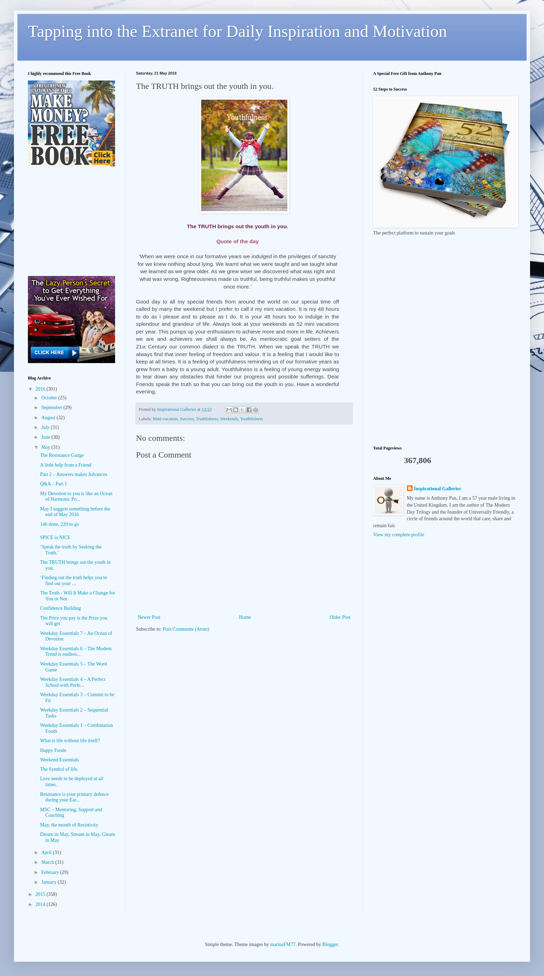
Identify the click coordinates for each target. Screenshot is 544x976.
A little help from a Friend (65, 465)
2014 (41, 904)
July (46, 427)
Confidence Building (60, 608)
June (46, 437)
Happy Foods (53, 750)
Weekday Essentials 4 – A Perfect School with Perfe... (72, 682)
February (50, 872)
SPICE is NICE (55, 537)
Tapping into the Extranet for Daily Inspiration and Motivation (237, 31)
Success (187, 418)
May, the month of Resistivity (69, 825)
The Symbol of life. (59, 769)
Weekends (229, 418)
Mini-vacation (165, 418)
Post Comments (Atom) (186, 629)
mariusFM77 (282, 944)
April (47, 852)
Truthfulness (207, 418)
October (49, 397)
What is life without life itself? (70, 740)
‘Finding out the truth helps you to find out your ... (73, 580)
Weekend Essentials (59, 759)
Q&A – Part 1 (53, 483)
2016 (41, 389)
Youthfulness (251, 418)
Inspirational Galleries (437, 488)
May (46, 447)
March (48, 862)
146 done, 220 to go (59, 524)
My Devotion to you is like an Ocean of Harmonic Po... (76, 496)
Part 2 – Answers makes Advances (73, 474)
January (49, 882)
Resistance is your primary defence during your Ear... (74, 797)
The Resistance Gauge (62, 455)
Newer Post (149, 617)
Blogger (330, 944)
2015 (41, 894)
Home (245, 617)
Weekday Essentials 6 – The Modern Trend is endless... (76, 651)
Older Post (340, 617)
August (48, 417)
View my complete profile (398, 534)
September (52, 407)
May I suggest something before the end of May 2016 (75, 511)
